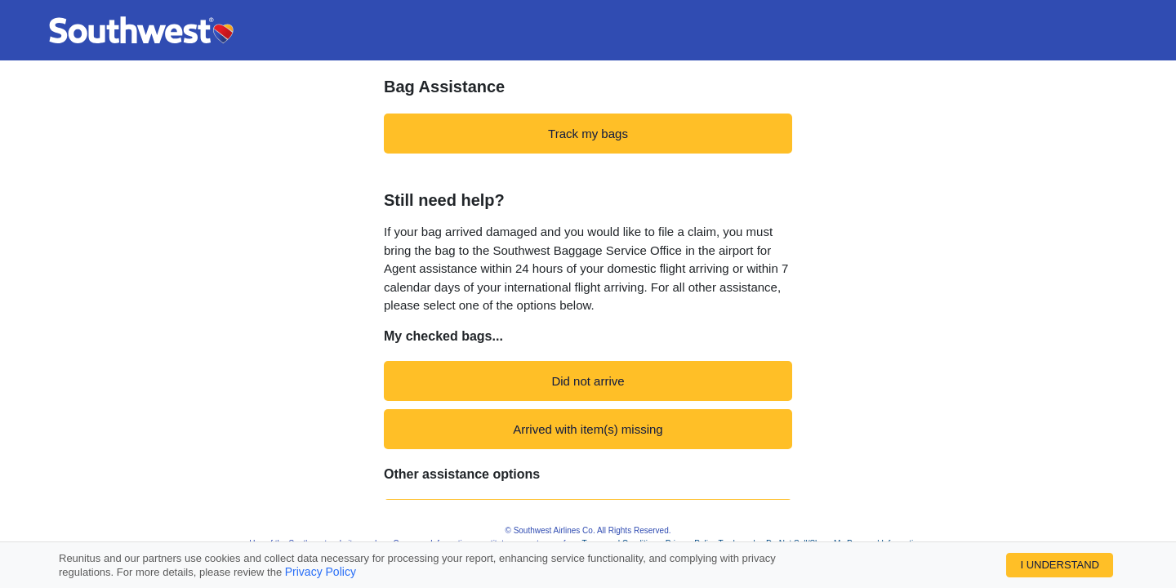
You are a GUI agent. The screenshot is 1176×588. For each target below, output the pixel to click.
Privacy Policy (320, 571)
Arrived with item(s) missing (587, 429)
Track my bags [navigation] (588, 133)
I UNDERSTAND (1059, 565)
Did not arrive (587, 381)
